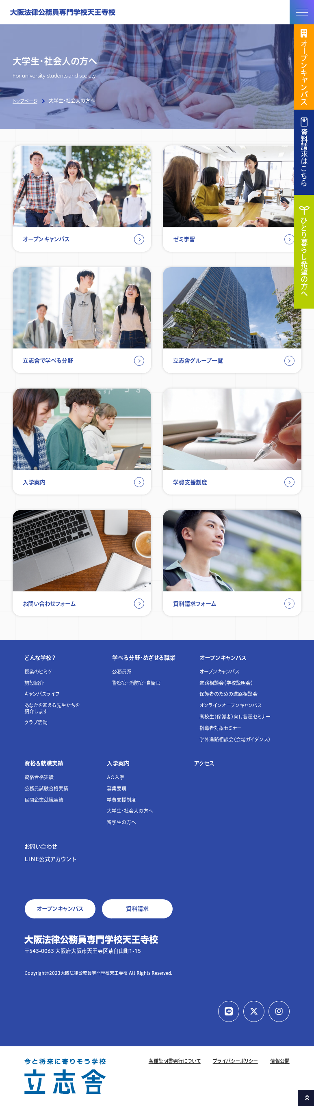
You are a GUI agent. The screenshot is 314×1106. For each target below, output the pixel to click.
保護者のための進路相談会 (228, 694)
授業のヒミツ (38, 672)
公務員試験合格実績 (46, 789)
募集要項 (116, 789)
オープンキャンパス (223, 657)
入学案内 (118, 763)
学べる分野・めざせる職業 (143, 657)
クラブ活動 (36, 722)
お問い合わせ (40, 846)
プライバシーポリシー (235, 1061)
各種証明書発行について (175, 1061)
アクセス (204, 763)
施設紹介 (34, 683)
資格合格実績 (39, 777)
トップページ (25, 101)
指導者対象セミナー (220, 728)
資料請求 (137, 908)
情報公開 (280, 1061)
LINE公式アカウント (50, 859)
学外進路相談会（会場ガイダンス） (235, 740)
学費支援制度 (121, 800)
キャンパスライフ (42, 694)
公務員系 (122, 672)
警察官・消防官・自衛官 (136, 683)
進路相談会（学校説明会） (226, 683)
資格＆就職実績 (43, 763)
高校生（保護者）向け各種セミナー (235, 717)
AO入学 (115, 777)
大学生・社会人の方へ (130, 811)
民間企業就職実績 (43, 800)
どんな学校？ (40, 657)
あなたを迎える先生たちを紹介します (52, 708)
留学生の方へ (121, 822)
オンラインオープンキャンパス (230, 705)
